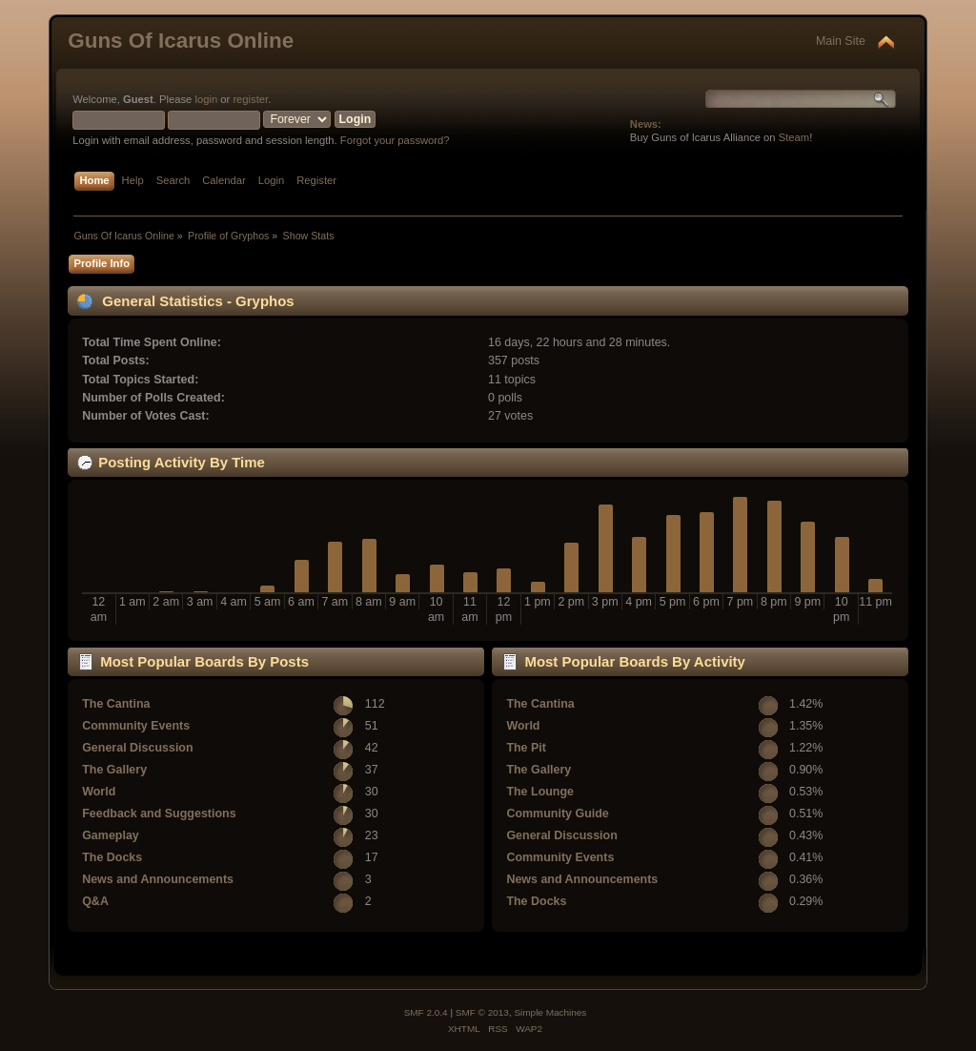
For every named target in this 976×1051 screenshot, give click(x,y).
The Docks (112, 857)
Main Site (840, 41)
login (205, 99)
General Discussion (137, 747)
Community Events (136, 725)
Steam (794, 137)
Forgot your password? (395, 140)
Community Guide (557, 813)
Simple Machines (550, 1012)
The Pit (526, 747)
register (250, 99)
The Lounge (540, 791)
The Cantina (116, 704)
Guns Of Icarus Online (181, 40)
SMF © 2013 (482, 1012)
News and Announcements (158, 879)
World (98, 791)
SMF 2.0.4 (426, 1012)
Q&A (95, 901)
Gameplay (110, 835)
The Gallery (114, 769)
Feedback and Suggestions (158, 813)
